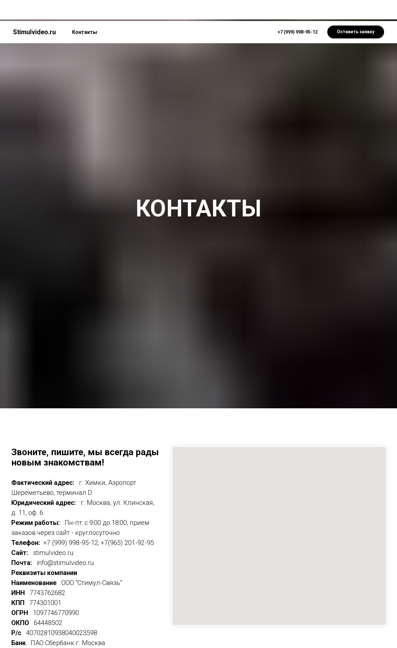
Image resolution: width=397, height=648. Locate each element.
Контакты (84, 11)
